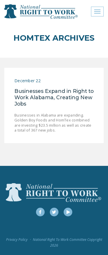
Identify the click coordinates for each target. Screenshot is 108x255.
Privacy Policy (17, 239)
